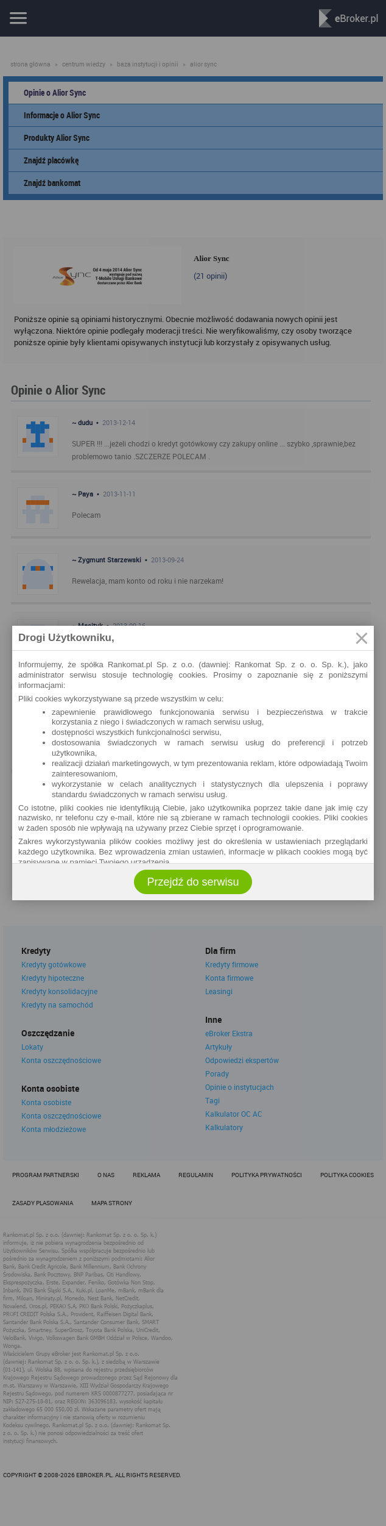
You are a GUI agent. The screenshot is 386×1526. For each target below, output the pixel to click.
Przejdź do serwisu (193, 882)
